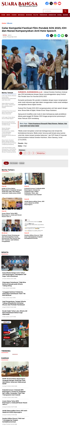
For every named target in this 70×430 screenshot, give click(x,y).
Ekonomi (29, 15)
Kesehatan (52, 15)
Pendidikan (43, 15)
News (8, 15)
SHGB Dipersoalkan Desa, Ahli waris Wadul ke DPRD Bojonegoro (14, 411)
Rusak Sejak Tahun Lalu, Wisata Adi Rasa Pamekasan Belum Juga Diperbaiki (14, 312)
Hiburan (9, 23)
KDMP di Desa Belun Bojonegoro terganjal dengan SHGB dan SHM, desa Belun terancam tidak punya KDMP (14, 381)
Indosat (22, 163)
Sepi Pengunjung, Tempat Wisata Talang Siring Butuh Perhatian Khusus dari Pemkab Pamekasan (14, 303)
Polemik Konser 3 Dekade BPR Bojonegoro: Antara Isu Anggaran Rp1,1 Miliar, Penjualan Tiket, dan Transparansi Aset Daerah (14, 392)
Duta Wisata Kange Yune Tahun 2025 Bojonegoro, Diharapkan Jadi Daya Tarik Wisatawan (14, 274)
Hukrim (14, 15)
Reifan (5, 35)
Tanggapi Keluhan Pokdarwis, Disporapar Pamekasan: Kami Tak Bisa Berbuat (13, 293)
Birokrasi (21, 15)
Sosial (59, 15)
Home (3, 15)
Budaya (65, 15)
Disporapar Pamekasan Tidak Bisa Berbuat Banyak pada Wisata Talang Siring (14, 284)
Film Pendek (14, 163)
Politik (35, 15)
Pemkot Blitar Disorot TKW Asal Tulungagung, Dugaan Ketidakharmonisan (13, 420)
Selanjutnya (41, 153)
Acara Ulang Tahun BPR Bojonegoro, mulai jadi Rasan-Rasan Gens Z (14, 402)
